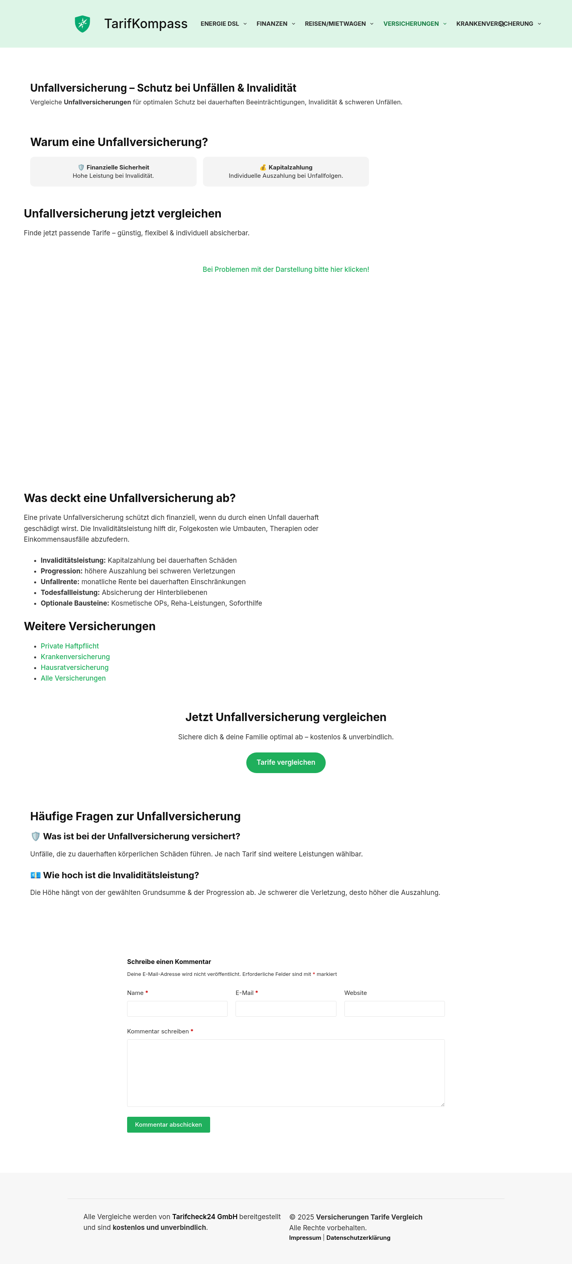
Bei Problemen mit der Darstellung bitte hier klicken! (286, 269)
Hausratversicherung (75, 667)
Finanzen (277, 24)
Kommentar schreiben (160, 1031)
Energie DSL (225, 24)
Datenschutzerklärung (358, 1237)
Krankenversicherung (75, 657)
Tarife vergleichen (286, 762)
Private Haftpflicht (70, 646)
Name (138, 993)
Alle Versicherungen (73, 678)
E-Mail (247, 993)
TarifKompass (146, 23)
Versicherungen (416, 24)
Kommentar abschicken (168, 1124)
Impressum (306, 1237)
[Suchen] (501, 24)
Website (355, 993)
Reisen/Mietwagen (341, 24)
